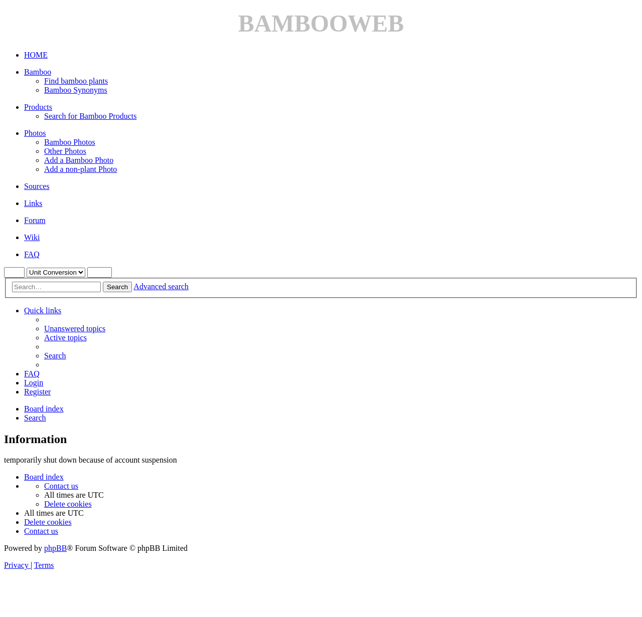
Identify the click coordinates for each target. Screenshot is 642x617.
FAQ (32, 254)
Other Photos (65, 151)
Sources (37, 186)
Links (33, 203)
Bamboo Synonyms (75, 90)
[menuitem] (74, 328)
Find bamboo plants (76, 81)
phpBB (55, 548)
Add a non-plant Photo (80, 169)
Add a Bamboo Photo (78, 160)
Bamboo (37, 72)
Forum (35, 220)
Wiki (32, 237)
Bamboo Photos (69, 142)
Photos (35, 133)
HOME (36, 55)
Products (38, 107)
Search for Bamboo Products (90, 116)
